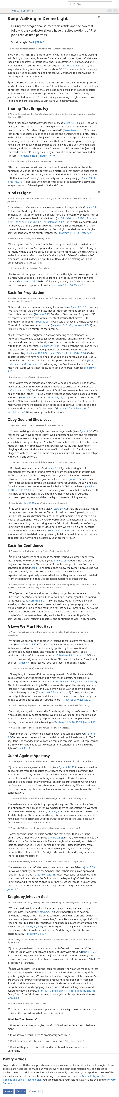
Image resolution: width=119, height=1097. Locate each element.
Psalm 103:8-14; (64, 285)
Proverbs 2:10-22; (73, 699)
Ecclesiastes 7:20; (17, 364)
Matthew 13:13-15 (59, 530)
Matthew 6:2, (61, 722)
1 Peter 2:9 (85, 233)
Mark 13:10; (45, 990)
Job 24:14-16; (64, 218)
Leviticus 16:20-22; (37, 353)
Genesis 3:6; (43, 692)
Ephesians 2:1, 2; (65, 655)
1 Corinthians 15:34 (19, 390)
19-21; (79, 722)
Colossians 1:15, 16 (74, 130)
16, (73, 722)
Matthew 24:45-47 (37, 933)
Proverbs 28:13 (43, 321)
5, (70, 722)
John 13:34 (75, 479)
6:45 (39, 926)
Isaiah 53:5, (54, 353)
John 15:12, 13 (22, 490)
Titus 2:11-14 (23, 748)
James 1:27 (81, 655)
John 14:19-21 (89, 951)
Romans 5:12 (42, 314)
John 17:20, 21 (15, 181)
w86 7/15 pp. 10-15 (21, 10)
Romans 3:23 (34, 364)
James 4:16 (89, 722)
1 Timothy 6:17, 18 (84, 990)
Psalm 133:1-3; (89, 178)
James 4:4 (24, 662)
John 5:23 (89, 867)
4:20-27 (87, 699)
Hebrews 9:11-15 (49, 346)
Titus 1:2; (93, 360)
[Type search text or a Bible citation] (88, 4)
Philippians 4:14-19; (63, 990)
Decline (20, 1091)
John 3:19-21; (78, 218)
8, (62, 353)
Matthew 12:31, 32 (28, 281)
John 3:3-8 (13, 998)
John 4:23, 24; (29, 926)
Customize (35, 1091)
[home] (4, 4)
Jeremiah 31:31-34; (62, 325)
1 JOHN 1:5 (40, 42)
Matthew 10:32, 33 (44, 874)
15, (61, 397)
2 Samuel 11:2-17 (60, 692)
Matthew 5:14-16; (69, 233)
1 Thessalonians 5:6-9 (52, 222)
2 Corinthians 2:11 (37, 600)
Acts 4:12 (35, 568)
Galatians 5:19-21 (86, 681)
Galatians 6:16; (81, 408)
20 (64, 397)
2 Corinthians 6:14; (29, 222)
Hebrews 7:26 (28, 397)
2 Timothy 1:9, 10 (45, 155)
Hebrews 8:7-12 (82, 325)
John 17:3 (13, 889)
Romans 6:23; (27, 155)
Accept (8, 1091)
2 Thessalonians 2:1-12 (75, 65)
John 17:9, (53, 397)
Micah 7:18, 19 (81, 285)
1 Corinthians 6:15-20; (63, 681)
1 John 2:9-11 (28, 503)
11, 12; (68, 353)
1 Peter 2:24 (79, 353)
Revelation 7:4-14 (17, 412)
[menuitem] (4, 4)
